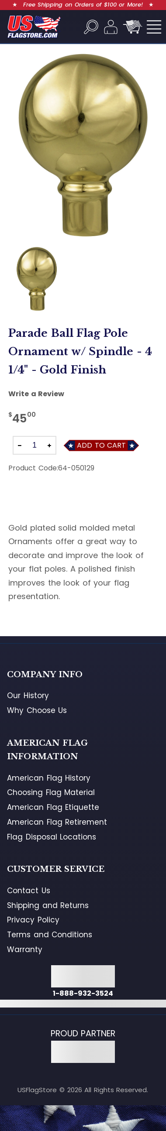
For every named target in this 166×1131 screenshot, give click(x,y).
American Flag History (48, 778)
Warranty (24, 949)
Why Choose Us (37, 710)
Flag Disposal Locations (51, 837)
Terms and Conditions (49, 934)
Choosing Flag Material (51, 792)
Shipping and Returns (48, 905)
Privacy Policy (33, 920)
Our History (28, 695)
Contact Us (28, 890)
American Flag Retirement (57, 822)
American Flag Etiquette (53, 807)
